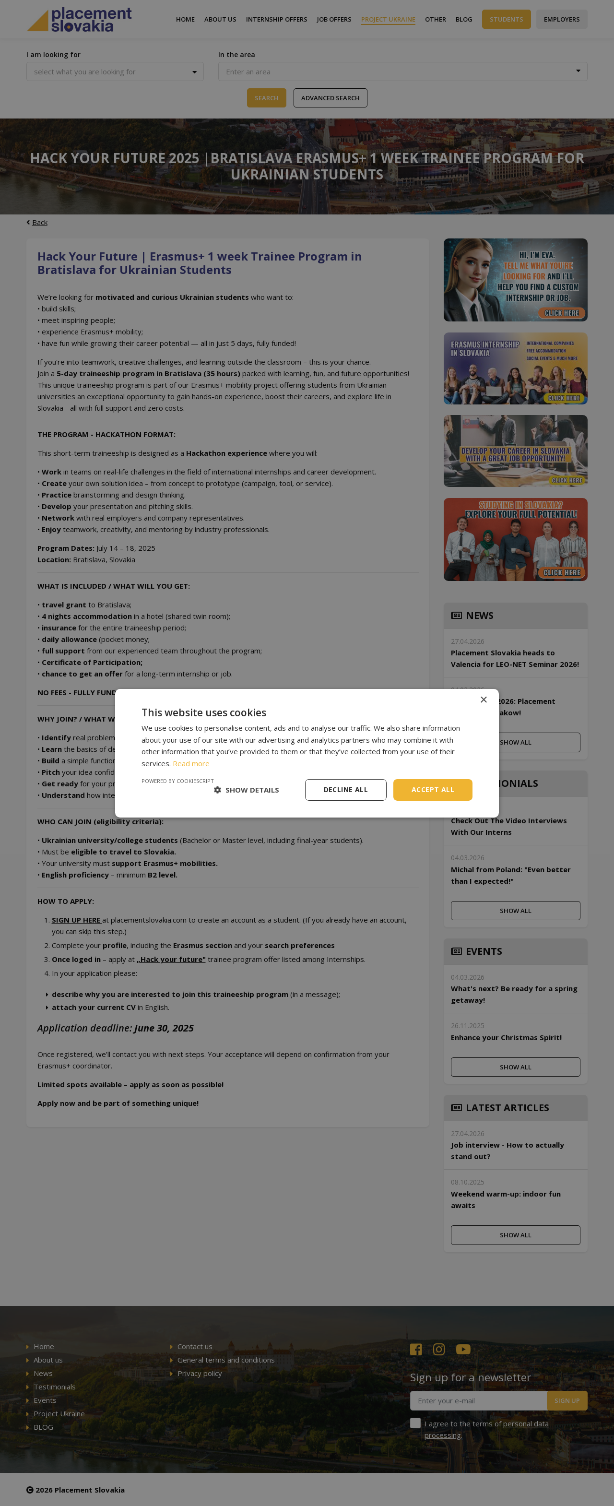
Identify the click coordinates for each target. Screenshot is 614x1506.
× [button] (483, 699)
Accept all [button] (433, 789)
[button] (246, 789)
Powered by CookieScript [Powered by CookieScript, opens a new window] (178, 780)
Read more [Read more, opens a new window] (191, 763)
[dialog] (307, 752)
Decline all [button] (346, 789)
